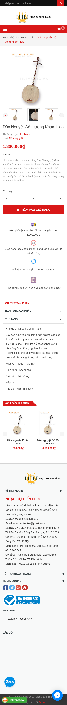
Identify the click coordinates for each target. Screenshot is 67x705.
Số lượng (7, 191)
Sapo (41, 702)
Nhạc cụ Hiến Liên (20, 619)
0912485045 (17, 699)
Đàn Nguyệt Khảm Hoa (18, 442)
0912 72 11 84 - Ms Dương (34, 563)
